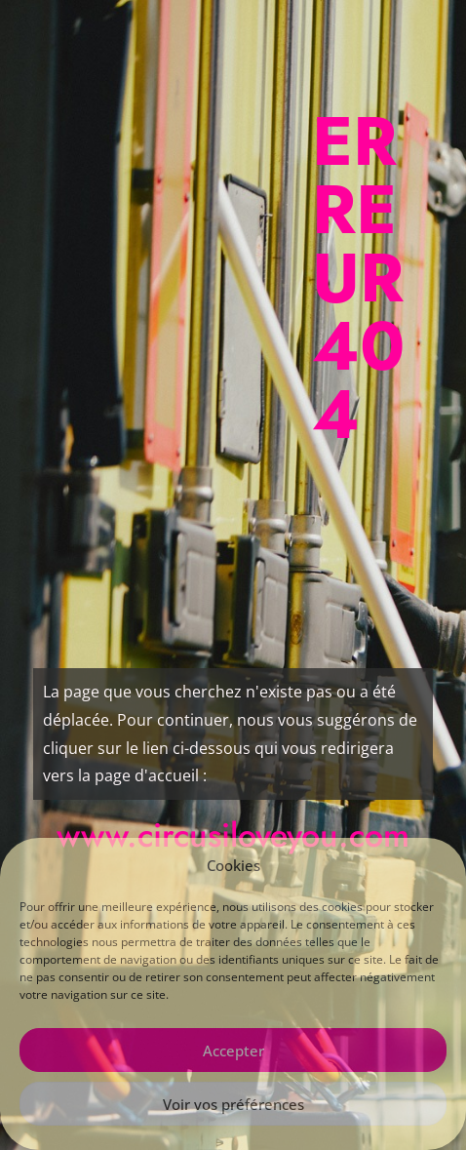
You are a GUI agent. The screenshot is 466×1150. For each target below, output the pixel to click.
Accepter (233, 1050)
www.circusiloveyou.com (233, 835)
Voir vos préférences (233, 1104)
